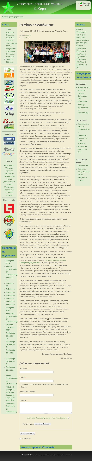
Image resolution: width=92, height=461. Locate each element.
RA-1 (81, 35)
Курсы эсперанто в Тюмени (82, 177)
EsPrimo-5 (10, 292)
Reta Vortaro (9, 173)
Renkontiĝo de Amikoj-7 (10, 353)
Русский (84, 5)
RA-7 (79, 43)
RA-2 (80, 40)
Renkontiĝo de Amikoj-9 (10, 370)
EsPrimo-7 (10, 298)
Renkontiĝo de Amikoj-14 (10, 344)
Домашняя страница (27, 391)
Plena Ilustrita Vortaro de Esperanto (9, 168)
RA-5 (84, 40)
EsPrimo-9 (10, 305)
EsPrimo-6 (10, 295)
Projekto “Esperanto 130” (10, 327)
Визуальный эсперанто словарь (9, 192)
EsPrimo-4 (10, 289)
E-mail (23, 377)
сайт (61, 455)
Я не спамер (26, 438)
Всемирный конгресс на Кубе (82, 149)
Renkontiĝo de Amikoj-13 (10, 336)
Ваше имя (24, 368)
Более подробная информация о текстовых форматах (47, 418)
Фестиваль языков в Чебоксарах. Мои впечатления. (83, 96)
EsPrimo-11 (28, 35)
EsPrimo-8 (10, 301)
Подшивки (10, 35)
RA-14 (80, 38)
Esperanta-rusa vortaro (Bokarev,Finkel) (9, 179)
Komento (24, 400)
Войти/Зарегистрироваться (12, 17)
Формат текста (28, 424)
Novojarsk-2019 (83, 87)
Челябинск (26, 37)
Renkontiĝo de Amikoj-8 (10, 361)
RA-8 (83, 43)
